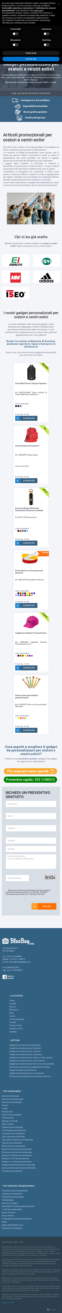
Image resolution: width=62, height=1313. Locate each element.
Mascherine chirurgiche (12, 1228)
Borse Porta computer (11, 1115)
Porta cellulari (8, 1215)
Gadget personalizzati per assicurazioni (26, 1073)
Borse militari (8, 1124)
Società (12, 1003)
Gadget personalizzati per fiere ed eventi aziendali (31, 1064)
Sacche (5, 1105)
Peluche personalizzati (12, 1171)
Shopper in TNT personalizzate (15, 1158)
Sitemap (13, 1032)
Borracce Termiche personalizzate (17, 1155)
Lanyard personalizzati (12, 1194)
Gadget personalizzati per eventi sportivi (27, 1061)
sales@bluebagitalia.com (20, 962)
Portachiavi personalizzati (13, 1133)
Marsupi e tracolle (10, 1121)
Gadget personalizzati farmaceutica (25, 1045)
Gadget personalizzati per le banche (25, 1048)
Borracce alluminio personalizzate (17, 1149)
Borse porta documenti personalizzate (19, 1168)
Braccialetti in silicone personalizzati (18, 1206)
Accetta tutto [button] (31, 59)
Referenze (14, 1010)
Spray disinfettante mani (12, 1225)
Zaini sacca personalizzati (13, 1136)
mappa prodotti (8, 1302)
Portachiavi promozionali (13, 1197)
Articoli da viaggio (10, 1203)
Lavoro (12, 1016)
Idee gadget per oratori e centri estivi (34, 93)
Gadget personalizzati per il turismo (25, 1051)
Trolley (5, 1108)
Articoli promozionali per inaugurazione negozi (29, 1067)
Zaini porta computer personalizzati (17, 1140)
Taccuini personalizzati (12, 1143)
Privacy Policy (15, 1025)
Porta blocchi (7, 1118)
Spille (4, 1222)
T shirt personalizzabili (12, 1209)
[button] (59, 4)
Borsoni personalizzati (12, 1102)
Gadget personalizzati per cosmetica (25, 1054)
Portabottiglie (8, 1200)
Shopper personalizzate (12, 1127)
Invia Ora (42, 906)
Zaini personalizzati (10, 1096)
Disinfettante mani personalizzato (17, 1219)
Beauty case (7, 1111)
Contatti (12, 1022)
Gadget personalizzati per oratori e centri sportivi (30, 1057)
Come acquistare (16, 1019)
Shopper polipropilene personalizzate (18, 1165)
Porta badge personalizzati (14, 1130)
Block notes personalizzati (13, 1146)
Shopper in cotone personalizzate (17, 1161)
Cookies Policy (16, 1028)
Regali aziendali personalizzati (22, 1070)
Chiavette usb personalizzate (15, 1190)
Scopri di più (26, 418)
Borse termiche (8, 1212)
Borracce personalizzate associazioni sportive (29, 1076)
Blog (11, 1013)
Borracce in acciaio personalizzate (17, 1152)
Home (14, 93)
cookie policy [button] (38, 11)
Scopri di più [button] (31, 53)
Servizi (12, 1007)
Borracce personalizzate (12, 1099)
